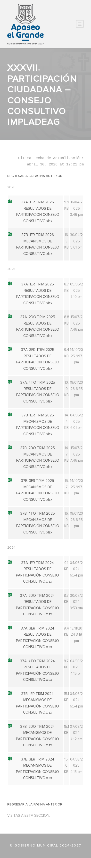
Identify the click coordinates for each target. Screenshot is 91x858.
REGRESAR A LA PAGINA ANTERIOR (34, 176)
